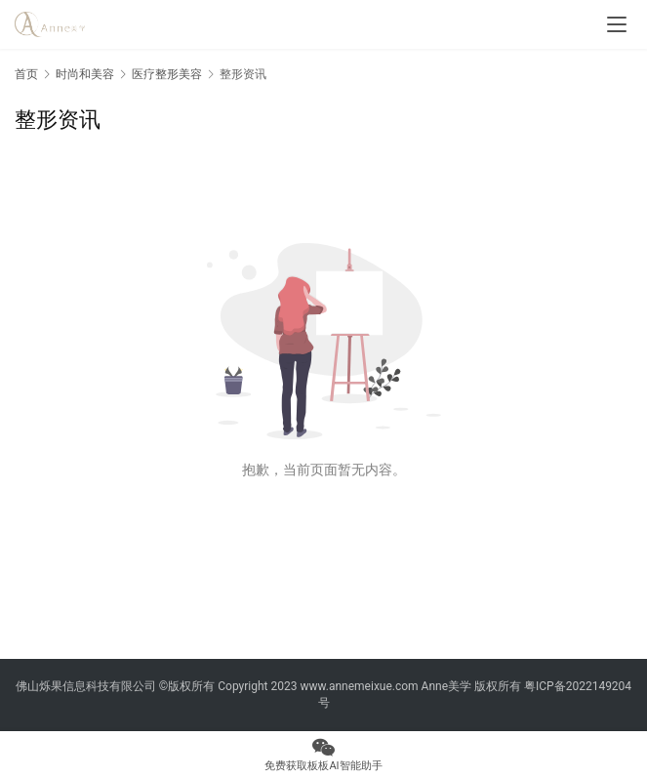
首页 (26, 74)
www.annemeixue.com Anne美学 (385, 686)
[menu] (616, 24)
